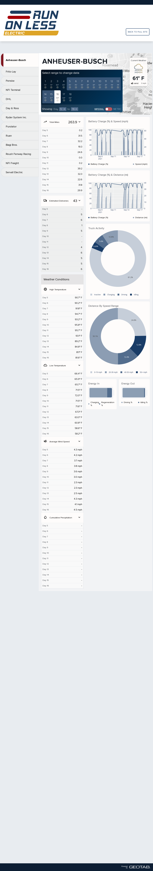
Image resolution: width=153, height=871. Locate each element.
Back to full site (137, 32)
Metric (117, 109)
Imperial (99, 109)
